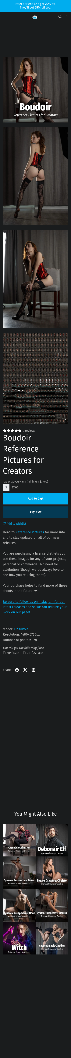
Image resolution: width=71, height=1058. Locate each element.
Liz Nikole (21, 629)
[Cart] (67, 17)
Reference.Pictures (30, 532)
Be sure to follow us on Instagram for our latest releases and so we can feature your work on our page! (35, 607)
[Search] (60, 16)
